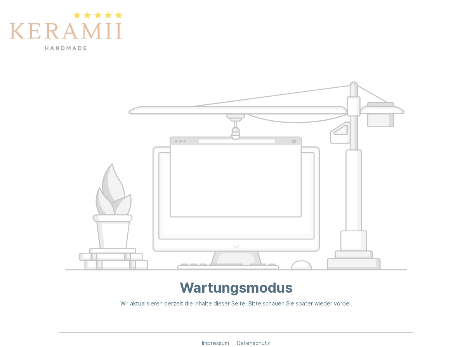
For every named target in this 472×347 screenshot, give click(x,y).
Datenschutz (253, 343)
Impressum (216, 343)
